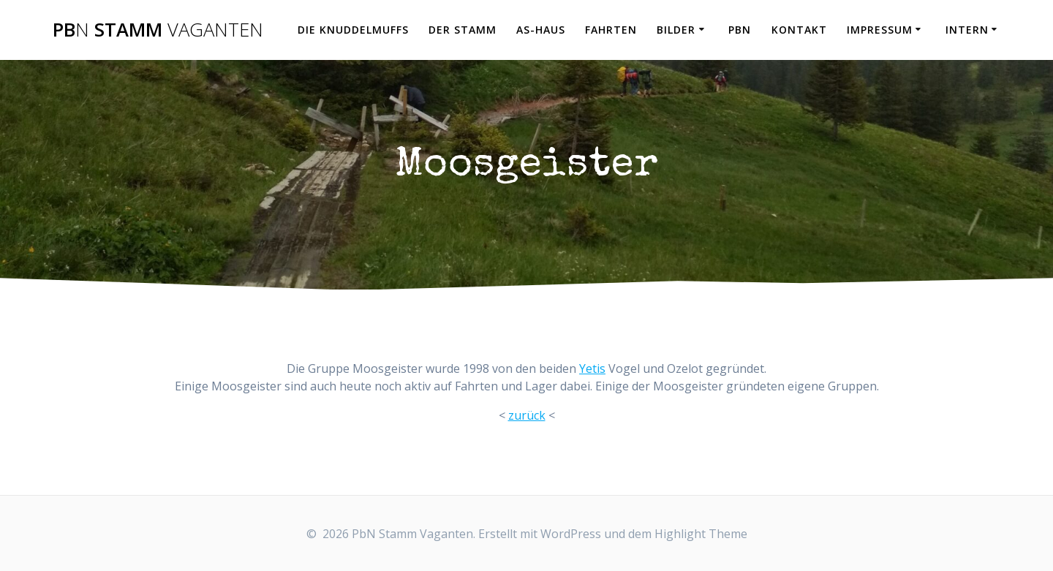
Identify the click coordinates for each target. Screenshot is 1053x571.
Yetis (592, 368)
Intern (967, 30)
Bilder (676, 30)
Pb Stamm (158, 29)
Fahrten (611, 30)
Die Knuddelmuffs (353, 30)
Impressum (880, 30)
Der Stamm (463, 30)
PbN (739, 30)
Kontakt (799, 30)
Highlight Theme (700, 534)
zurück (527, 415)
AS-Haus (540, 30)
